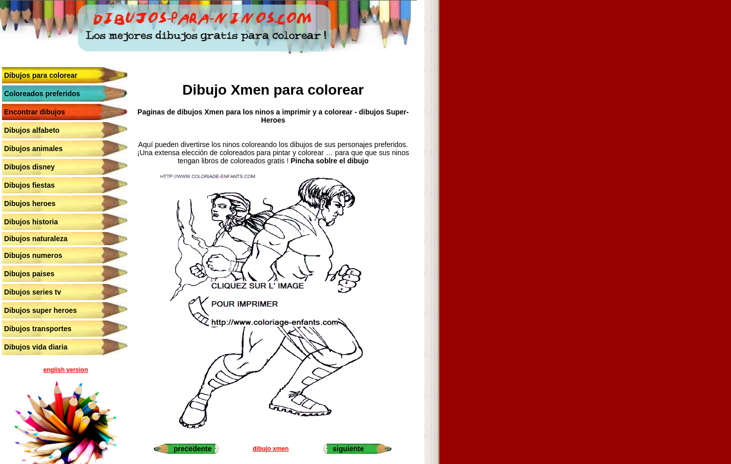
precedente (193, 449)
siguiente (347, 449)
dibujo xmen (270, 448)
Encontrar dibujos (34, 112)
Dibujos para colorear (40, 75)
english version (65, 369)
